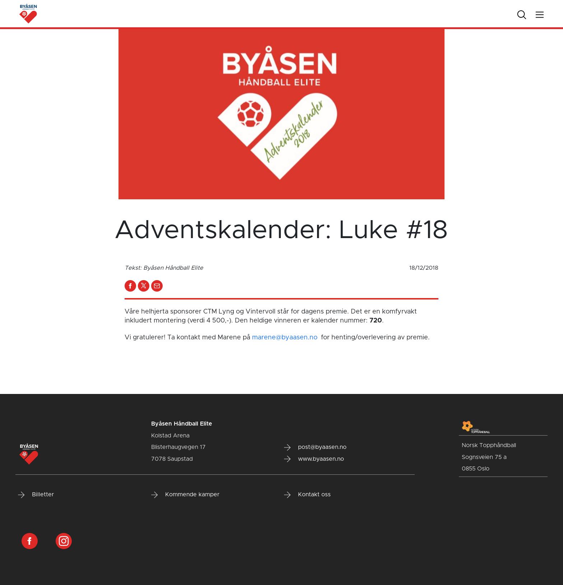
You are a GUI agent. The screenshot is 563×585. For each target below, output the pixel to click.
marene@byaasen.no (284, 337)
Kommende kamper (185, 495)
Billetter (36, 495)
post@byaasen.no (315, 447)
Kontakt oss (307, 495)
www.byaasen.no (314, 459)
